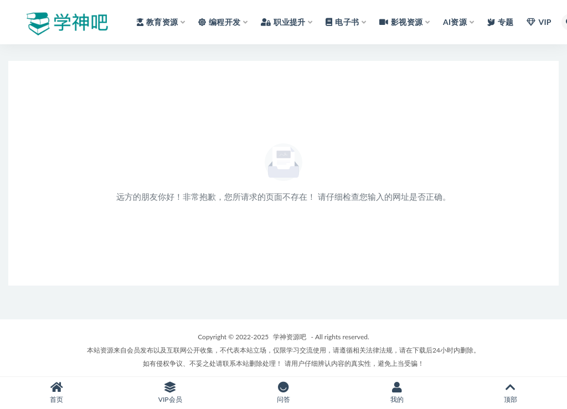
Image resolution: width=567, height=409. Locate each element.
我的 (396, 392)
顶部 (510, 392)
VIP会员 (170, 392)
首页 (57, 392)
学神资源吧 (289, 337)
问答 (284, 392)
